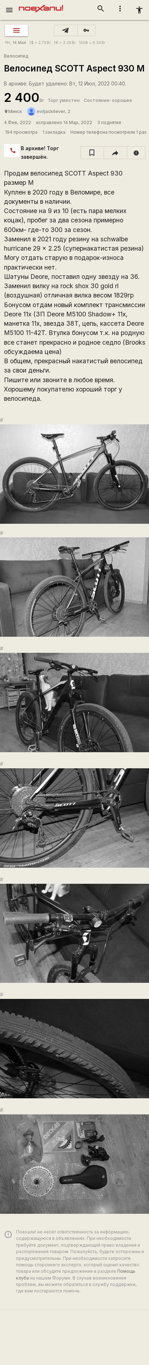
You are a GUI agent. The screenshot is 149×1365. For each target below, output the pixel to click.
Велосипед (16, 56)
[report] (136, 152)
